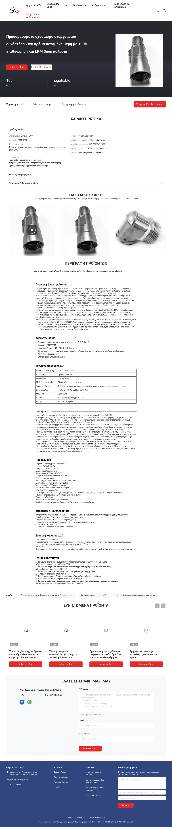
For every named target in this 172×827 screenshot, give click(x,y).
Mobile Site (81, 817)
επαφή (56, 787)
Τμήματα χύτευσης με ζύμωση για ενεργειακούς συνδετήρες (47, 595)
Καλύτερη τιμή (17, 67)
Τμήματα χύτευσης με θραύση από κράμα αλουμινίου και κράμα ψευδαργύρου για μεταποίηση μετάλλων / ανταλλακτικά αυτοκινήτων (25, 657)
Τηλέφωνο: (85, 734)
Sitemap (69, 817)
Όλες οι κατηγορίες (93, 795)
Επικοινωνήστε (90, 748)
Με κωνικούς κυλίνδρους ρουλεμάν (95, 789)
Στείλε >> (125, 805)
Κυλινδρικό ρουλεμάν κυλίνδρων (94, 773)
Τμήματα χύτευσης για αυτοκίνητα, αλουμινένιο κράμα (143, 654)
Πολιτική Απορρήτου (97, 817)
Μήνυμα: (84, 689)
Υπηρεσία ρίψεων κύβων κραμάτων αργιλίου (136, 595)
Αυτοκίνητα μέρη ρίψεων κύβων (94, 595)
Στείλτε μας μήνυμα (41, 67)
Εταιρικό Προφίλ (60, 772)
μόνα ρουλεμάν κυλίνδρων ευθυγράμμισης (95, 781)
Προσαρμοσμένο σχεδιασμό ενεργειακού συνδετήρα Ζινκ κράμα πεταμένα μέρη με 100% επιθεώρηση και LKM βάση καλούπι (105, 657)
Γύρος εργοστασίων (61, 777)
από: (82, 720)
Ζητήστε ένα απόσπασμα (149, 104)
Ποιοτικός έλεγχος (61, 782)
